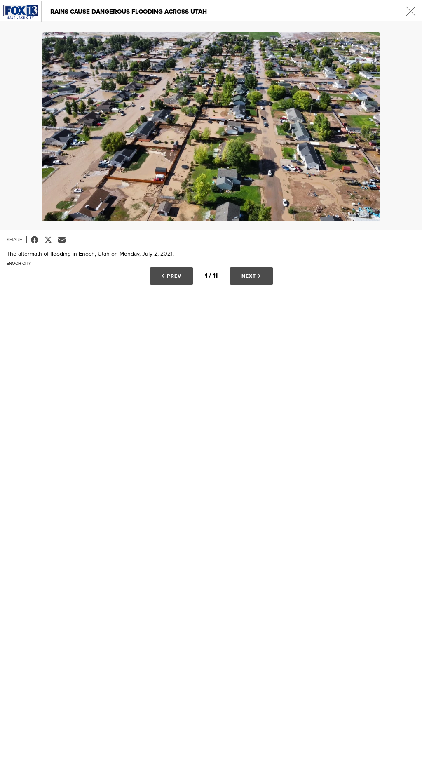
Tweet (51, 239)
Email (65, 239)
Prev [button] (171, 276)
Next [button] (251, 276)
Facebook (38, 239)
